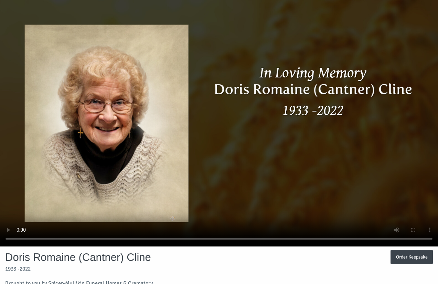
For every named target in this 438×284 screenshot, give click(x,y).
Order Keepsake (412, 257)
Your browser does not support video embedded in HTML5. (219, 123)
